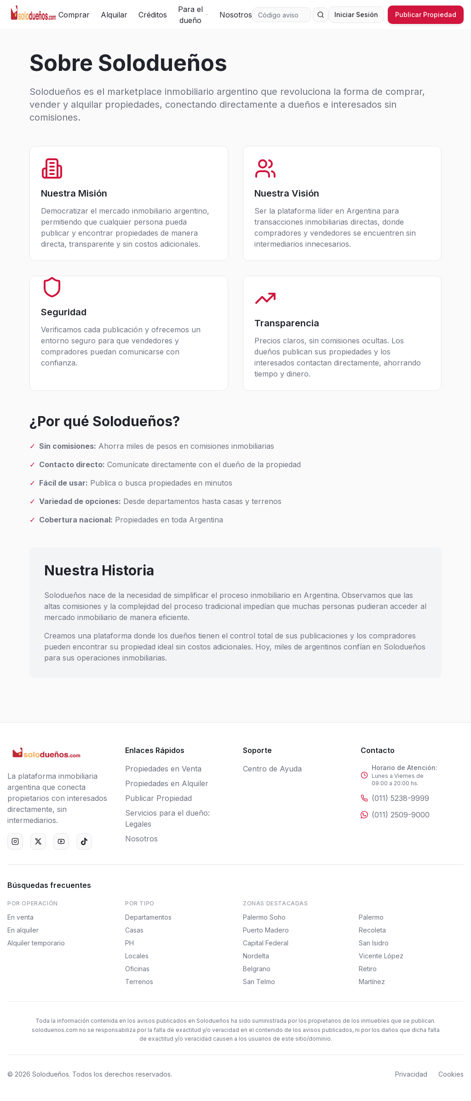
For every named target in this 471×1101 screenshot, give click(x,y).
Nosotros (235, 14)
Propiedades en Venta (163, 768)
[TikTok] (84, 841)
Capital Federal (265, 943)
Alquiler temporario (36, 943)
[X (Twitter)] (38, 841)
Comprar (74, 14)
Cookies (451, 1074)
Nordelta (256, 956)
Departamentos (148, 917)
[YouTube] (61, 841)
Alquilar (114, 14)
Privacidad (411, 1074)
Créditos (152, 14)
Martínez (372, 981)
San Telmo (259, 981)
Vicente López (381, 956)
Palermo (371, 917)
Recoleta (372, 930)
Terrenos (139, 981)
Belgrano (256, 969)
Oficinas (137, 969)
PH (129, 943)
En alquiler (23, 930)
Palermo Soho (264, 917)
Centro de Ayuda (272, 768)
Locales (137, 956)
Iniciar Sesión (356, 14)
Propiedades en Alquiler (166, 783)
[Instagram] (15, 841)
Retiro (368, 969)
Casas (134, 930)
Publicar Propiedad (425, 14)
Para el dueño (193, 15)
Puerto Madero (266, 930)
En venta (20, 917)
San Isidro (374, 943)
